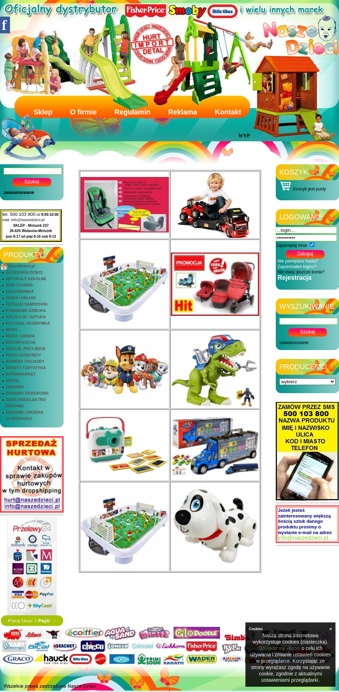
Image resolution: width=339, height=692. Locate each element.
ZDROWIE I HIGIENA (24, 412)
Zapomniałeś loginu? (297, 266)
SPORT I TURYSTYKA (26, 368)
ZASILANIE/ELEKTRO (26, 399)
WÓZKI (12, 380)
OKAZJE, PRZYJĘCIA (25, 349)
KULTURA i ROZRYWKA (28, 323)
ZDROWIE (15, 406)
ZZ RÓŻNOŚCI (19, 418)
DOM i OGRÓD (19, 285)
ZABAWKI (15, 387)
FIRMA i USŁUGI (21, 298)
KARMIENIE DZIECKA (26, 310)
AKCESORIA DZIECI (24, 272)
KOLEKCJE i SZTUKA (26, 317)
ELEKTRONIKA (20, 291)
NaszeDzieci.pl (21, 266)
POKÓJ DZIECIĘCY (23, 355)
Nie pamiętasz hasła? (298, 261)
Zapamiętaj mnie (291, 245)
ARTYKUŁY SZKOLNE (26, 279)
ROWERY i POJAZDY (25, 361)
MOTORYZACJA (20, 342)
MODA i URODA (20, 336)
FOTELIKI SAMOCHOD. (27, 304)
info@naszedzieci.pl (27, 220)
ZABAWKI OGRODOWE (27, 393)
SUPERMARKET (21, 374)
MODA (12, 329)
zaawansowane (19, 192)
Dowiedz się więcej (279, 648)
